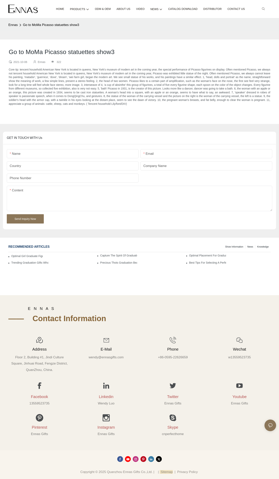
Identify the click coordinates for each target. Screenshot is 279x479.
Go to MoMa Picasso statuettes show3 (51, 25)
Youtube (239, 397)
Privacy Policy (187, 472)
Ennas (13, 25)
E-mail (106, 349)
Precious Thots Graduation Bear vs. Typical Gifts (118, 262)
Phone (172, 349)
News (250, 246)
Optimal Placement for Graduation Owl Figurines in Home (207, 255)
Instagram (106, 427)
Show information (234, 246)
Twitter (172, 397)
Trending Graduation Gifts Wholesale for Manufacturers (29, 262)
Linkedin (106, 397)
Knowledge (263, 246)
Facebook (39, 397)
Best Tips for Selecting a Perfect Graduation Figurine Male (207, 262)
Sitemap (166, 472)
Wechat (239, 349)
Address (39, 349)
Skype (172, 427)
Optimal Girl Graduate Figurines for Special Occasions (27, 256)
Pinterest (39, 427)
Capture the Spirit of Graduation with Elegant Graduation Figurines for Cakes (118, 255)
